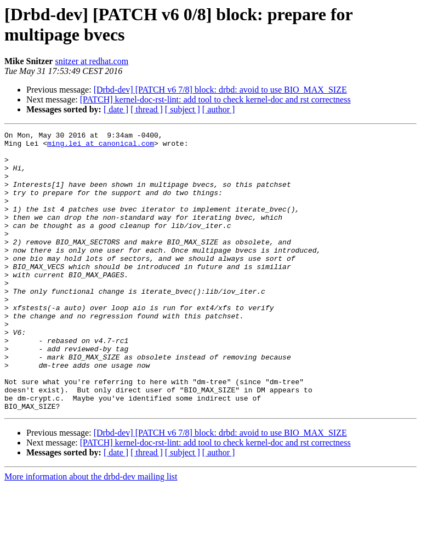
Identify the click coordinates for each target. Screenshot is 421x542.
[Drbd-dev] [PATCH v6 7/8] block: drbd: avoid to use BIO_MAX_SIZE (220, 89)
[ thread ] (146, 109)
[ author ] (218, 109)
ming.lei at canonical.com (100, 146)
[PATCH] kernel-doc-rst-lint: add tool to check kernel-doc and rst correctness (215, 99)
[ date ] (116, 109)
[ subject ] (182, 109)
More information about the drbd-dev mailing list (91, 532)
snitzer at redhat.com (91, 61)
